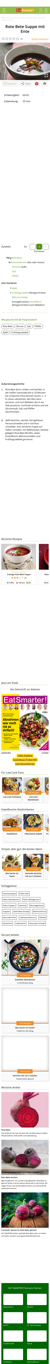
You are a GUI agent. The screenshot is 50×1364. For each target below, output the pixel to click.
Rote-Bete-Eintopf (21, 911)
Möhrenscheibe (20, 297)
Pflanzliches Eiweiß (33, 834)
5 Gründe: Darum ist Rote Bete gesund (18, 1230)
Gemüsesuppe (9, 893)
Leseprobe (6, 752)
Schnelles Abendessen (25, 979)
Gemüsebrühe (19, 262)
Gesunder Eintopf (37, 923)
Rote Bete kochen (9, 1177)
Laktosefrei (20, 923)
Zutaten (6, 246)
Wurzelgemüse (36, 905)
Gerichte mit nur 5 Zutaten (25, 1075)
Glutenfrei (7, 923)
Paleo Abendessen (11, 899)
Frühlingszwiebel (20, 292)
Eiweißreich (12, 834)
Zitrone (19, 326)
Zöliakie (42, 917)
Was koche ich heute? (25, 1027)
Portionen (39, 251)
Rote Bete (17, 257)
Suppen (6, 911)
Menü (4, 10)
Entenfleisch (35, 301)
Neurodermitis (9, 917)
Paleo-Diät (24, 893)
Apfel (14, 288)
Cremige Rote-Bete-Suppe (19, 574)
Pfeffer (15, 275)
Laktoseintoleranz (27, 917)
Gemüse (22, 905)
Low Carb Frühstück (12, 797)
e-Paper (45, 752)
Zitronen (16, 266)
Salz (14, 271)
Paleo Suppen (9, 905)
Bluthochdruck (39, 911)
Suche (41, 10)
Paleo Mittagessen (31, 899)
